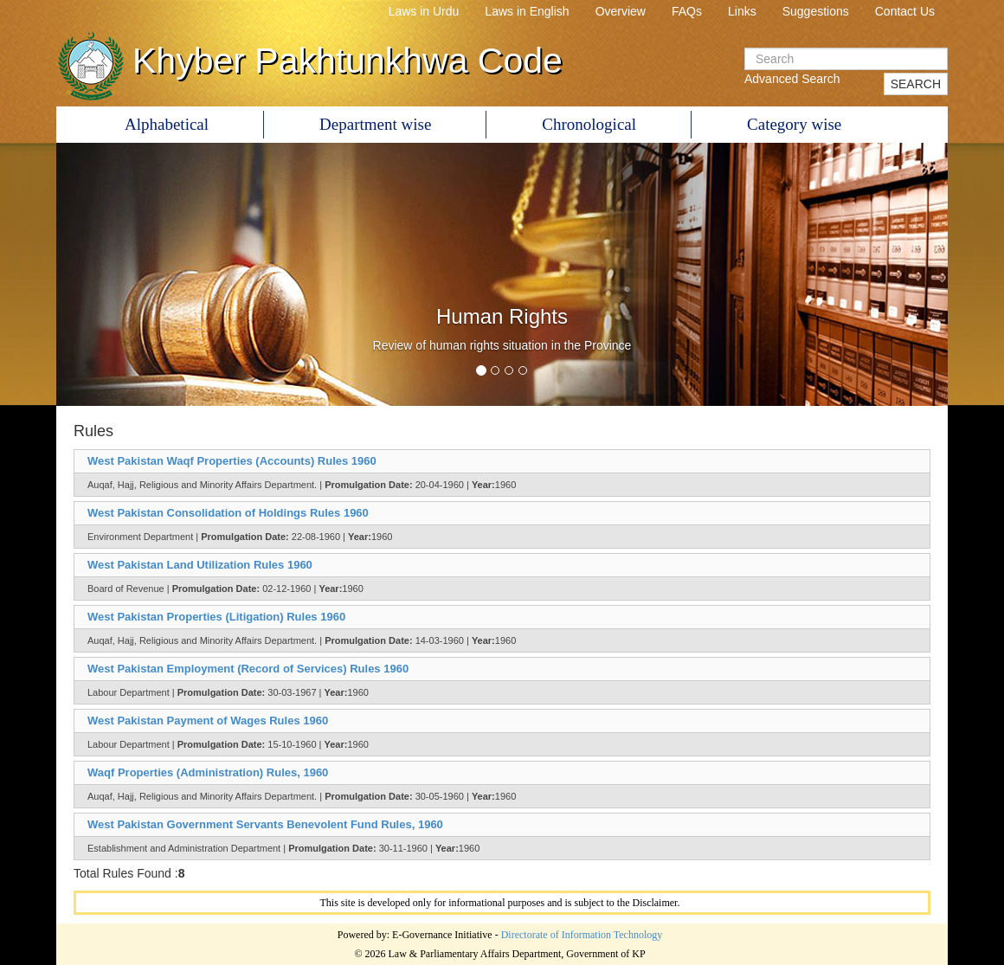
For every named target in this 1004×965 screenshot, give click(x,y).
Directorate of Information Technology (582, 935)
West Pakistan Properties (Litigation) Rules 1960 (216, 616)
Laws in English (527, 11)
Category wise (794, 124)
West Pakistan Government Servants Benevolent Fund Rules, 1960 (265, 824)
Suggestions (815, 11)
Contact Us (905, 11)
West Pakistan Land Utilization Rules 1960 (199, 564)
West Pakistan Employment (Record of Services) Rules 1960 (248, 668)
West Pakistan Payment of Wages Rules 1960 (207, 720)
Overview (620, 11)
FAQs (687, 11)
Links (742, 11)
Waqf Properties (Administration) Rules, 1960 (207, 772)
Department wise (375, 124)
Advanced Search (792, 79)
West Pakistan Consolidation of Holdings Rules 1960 (228, 512)
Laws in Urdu (424, 11)
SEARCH (916, 84)
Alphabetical (167, 124)
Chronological (589, 124)
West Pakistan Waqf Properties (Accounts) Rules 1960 (231, 460)
